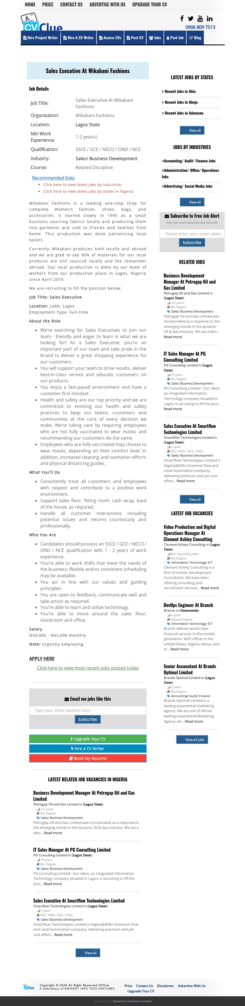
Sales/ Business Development (106, 158)
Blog (195, 37)
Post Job (175, 37)
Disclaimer (165, 985)
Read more (53, 832)
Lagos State (88, 125)
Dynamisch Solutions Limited (132, 1001)
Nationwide (189, 610)
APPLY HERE (42, 659)
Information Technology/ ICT (191, 562)
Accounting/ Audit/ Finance (190, 696)
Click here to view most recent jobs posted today (88, 668)
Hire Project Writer (40, 37)
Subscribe (87, 719)
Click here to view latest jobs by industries (82, 184)
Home (30, 4)
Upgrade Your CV (149, 4)
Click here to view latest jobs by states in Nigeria (88, 191)
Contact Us (71, 4)
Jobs (155, 37)
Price (47, 4)
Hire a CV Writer (78, 37)
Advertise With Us (107, 4)
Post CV (135, 37)
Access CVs (110, 37)
